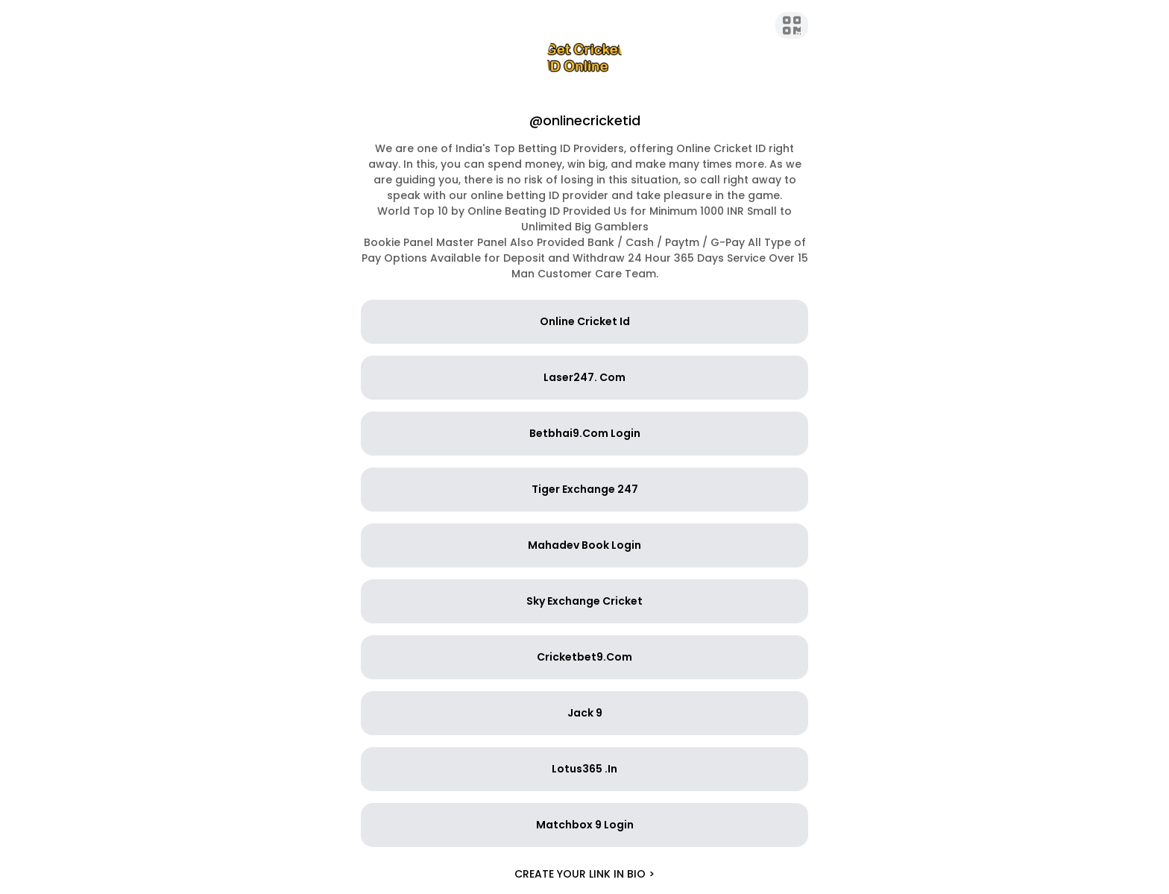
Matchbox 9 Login (585, 824)
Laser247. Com (584, 377)
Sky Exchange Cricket (584, 601)
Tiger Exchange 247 (585, 489)
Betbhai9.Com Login (584, 433)
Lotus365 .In (584, 768)
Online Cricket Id (585, 321)
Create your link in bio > (584, 873)
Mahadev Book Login (584, 545)
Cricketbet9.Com (584, 656)
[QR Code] (792, 25)
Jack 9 (584, 712)
